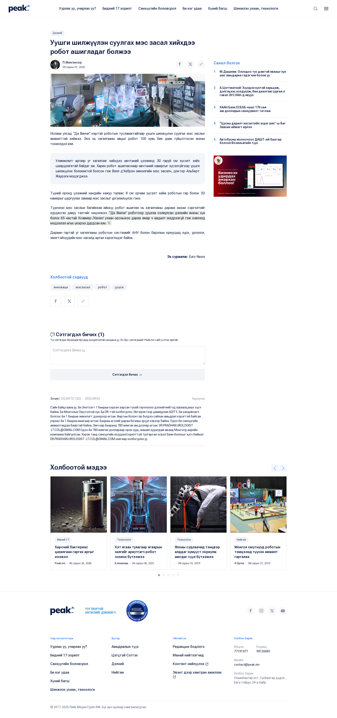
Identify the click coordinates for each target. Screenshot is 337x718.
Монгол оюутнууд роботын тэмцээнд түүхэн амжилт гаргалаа (257, 552)
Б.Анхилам (122, 563)
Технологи (124, 539)
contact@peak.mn (247, 664)
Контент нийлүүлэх (190, 664)
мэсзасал (83, 287)
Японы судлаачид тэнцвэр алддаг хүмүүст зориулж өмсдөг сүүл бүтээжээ (197, 552)
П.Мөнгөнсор (72, 62)
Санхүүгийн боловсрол (157, 8)
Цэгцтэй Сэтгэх (125, 655)
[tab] (159, 575)
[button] (315, 8)
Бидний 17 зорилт (117, 8)
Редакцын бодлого (189, 647)
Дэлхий (57, 33)
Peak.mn (60, 563)
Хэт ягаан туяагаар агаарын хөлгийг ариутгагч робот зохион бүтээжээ (138, 552)
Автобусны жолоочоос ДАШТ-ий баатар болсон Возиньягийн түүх (250, 141)
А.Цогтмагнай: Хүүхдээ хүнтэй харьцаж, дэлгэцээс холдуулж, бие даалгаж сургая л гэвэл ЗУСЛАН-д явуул (252, 91)
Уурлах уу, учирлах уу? (77, 8)
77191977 (241, 651)
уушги (119, 287)
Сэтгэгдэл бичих (127, 375)
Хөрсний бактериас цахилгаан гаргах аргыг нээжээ (74, 552)
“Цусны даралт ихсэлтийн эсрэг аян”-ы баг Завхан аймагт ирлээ (252, 125)
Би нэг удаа (192, 8)
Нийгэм (241, 539)
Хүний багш (217, 8)
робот (102, 287)
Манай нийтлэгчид (188, 655)
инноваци (61, 287)
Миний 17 (63, 539)
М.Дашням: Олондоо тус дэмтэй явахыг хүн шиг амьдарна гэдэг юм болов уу (253, 73)
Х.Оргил (239, 563)
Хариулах (198, 398)
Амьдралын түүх (125, 647)
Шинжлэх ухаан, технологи (256, 8)
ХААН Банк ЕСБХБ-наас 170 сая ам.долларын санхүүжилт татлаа (245, 109)
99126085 (263, 651)
